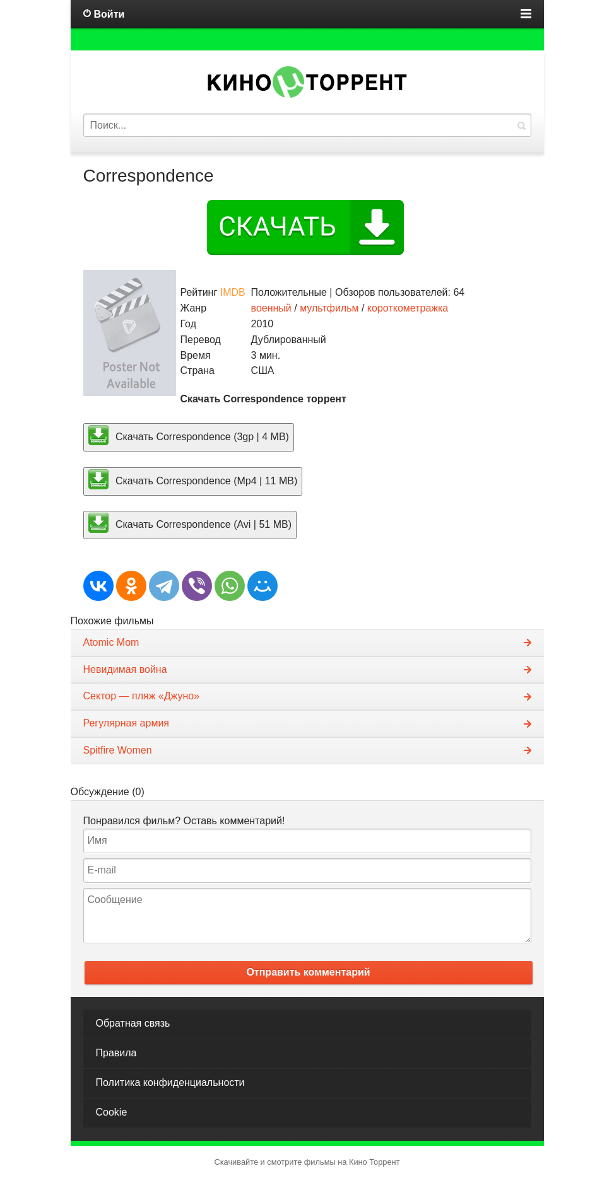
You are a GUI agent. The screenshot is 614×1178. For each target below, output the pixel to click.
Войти (109, 14)
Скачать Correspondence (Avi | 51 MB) (190, 523)
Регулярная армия (126, 723)
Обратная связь (133, 1023)
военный (271, 308)
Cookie (111, 1112)
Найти (521, 125)
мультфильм (329, 308)
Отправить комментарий (308, 972)
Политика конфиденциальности (170, 1082)
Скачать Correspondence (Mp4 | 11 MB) (193, 479)
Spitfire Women (117, 750)
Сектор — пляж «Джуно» (141, 696)
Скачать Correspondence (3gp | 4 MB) (188, 435)
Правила (116, 1052)
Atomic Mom (111, 642)
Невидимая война (125, 669)
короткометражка (407, 308)
